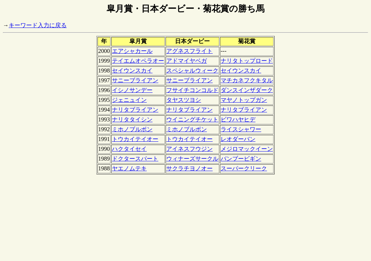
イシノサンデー (132, 90)
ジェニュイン (129, 100)
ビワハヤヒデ (238, 119)
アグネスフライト (189, 51)
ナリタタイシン (132, 119)
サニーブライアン (135, 80)
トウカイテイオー (135, 139)
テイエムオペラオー (138, 61)
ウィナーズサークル (192, 159)
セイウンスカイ (132, 70)
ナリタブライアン (135, 110)
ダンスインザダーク (247, 90)
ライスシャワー (241, 129)
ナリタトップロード (247, 61)
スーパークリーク (244, 168)
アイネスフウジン (189, 149)
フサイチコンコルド (192, 90)
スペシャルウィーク (192, 70)
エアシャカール (132, 51)
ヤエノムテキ (129, 168)
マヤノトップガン (244, 100)
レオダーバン (238, 139)
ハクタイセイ (129, 149)
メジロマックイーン (247, 149)
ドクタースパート (135, 159)
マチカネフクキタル (247, 80)
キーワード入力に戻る (38, 25)
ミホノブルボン (132, 129)
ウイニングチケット (192, 119)
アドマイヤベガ (186, 61)
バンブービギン (241, 159)
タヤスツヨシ (183, 100)
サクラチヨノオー (189, 168)
